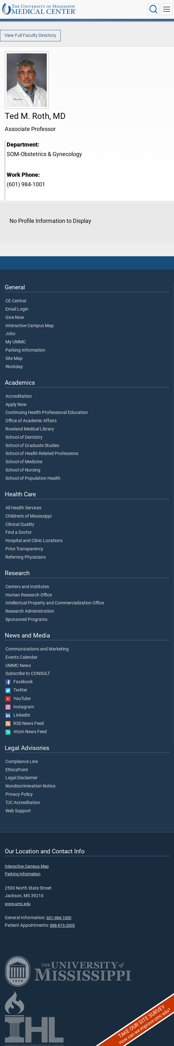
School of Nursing (22, 470)
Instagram (19, 707)
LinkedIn (17, 715)
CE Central (15, 301)
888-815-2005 (62, 925)
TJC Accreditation (22, 802)
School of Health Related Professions (41, 453)
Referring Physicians (25, 557)
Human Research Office (28, 595)
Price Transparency (24, 549)
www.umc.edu (18, 903)
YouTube (18, 698)
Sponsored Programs (26, 619)
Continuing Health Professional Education (46, 412)
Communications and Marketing (37, 649)
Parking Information (25, 350)
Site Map (14, 358)
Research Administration (29, 611)
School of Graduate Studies (32, 445)
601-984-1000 (58, 917)
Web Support (18, 811)
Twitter (16, 690)
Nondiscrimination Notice (30, 786)
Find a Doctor (18, 532)
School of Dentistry (24, 437)
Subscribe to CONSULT (27, 673)
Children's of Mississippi (28, 516)
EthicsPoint (16, 770)
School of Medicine (23, 462)
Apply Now (16, 404)
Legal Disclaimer (21, 778)
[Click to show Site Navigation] (166, 9)
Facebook (19, 682)
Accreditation (18, 396)
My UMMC (15, 342)
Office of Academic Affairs (31, 420)
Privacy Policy (19, 794)
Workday (14, 366)
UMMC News (18, 665)
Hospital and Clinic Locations (34, 540)
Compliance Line (21, 761)
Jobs (10, 333)
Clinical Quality (19, 524)
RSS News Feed (24, 723)
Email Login (16, 309)
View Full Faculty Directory (30, 35)
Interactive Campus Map (29, 325)
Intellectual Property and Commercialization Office (54, 603)
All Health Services (23, 508)
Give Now (14, 317)
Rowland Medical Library (29, 429)
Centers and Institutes (27, 586)
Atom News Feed (26, 731)
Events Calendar (21, 657)
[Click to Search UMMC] (153, 9)
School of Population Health (32, 478)
